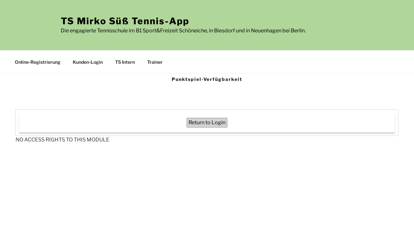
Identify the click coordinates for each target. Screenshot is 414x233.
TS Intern (125, 62)
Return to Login (207, 122)
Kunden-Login (88, 62)
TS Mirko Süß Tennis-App (125, 21)
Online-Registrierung (37, 62)
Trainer (155, 62)
